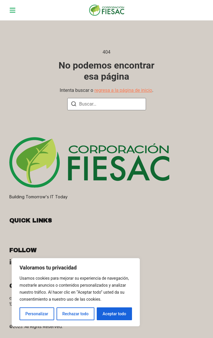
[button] (12, 10)
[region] (76, 292)
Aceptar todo (114, 313)
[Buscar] (73, 105)
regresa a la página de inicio (123, 90)
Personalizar (36, 313)
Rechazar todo (75, 313)
